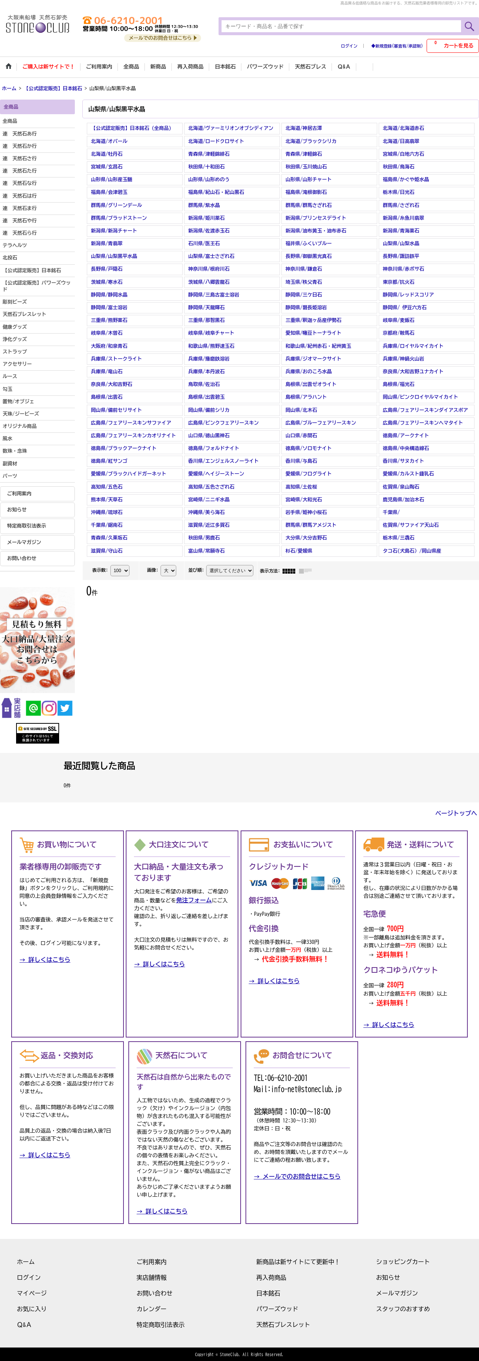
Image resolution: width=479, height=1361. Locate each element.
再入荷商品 (271, 1277)
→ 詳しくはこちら (44, 959)
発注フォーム (194, 900)
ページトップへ (456, 812)
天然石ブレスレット (283, 1324)
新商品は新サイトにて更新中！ (298, 1261)
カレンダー (152, 1308)
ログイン (349, 46)
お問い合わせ (21, 557)
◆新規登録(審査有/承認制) (397, 46)
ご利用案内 (19, 492)
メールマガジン (24, 541)
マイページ (32, 1292)
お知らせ (17, 509)
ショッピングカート (403, 1261)
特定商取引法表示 (26, 525)
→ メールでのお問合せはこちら (297, 1176)
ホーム (26, 1261)
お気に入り (32, 1308)
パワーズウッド (277, 1308)
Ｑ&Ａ (24, 1324)
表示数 (100, 569)
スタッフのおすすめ (403, 1308)
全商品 (10, 120)
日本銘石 (268, 1292)
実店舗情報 (152, 1277)
